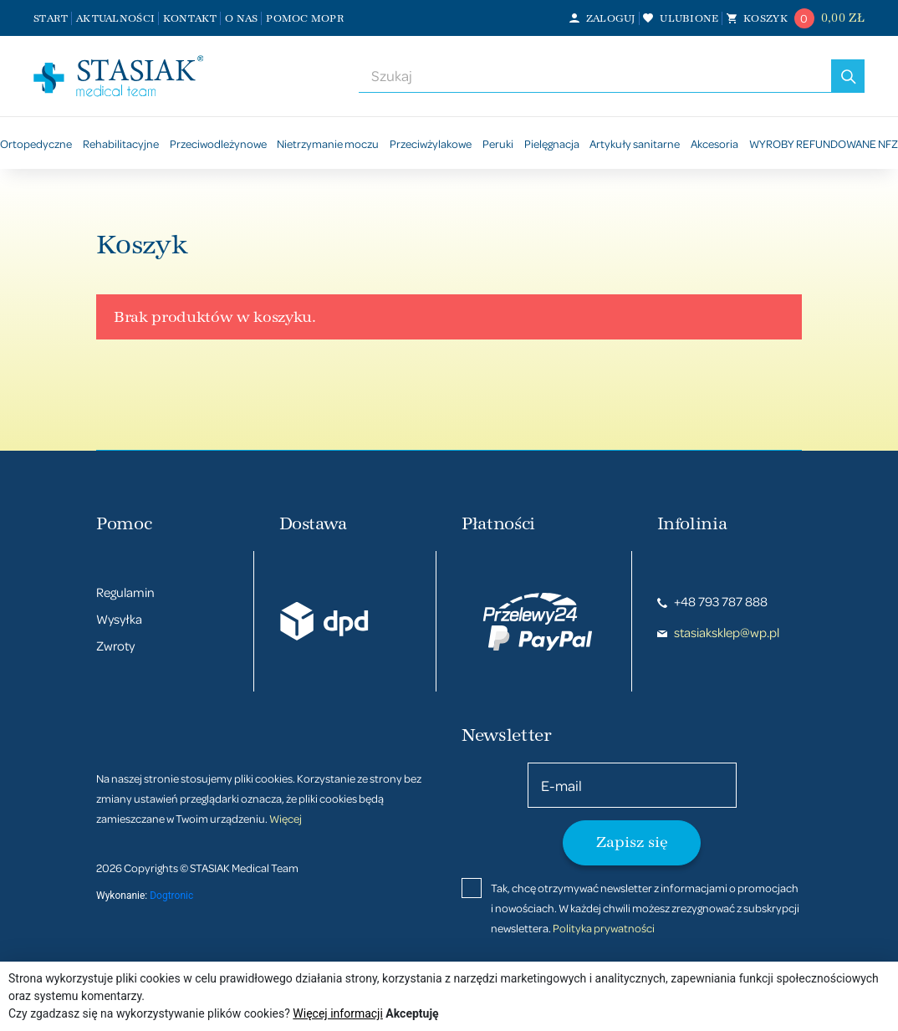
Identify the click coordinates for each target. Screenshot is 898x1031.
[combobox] (595, 76)
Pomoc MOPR (305, 18)
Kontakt (190, 18)
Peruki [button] (497, 143)
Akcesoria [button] (714, 143)
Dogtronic (171, 895)
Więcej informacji (338, 1013)
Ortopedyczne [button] (36, 143)
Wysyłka (119, 619)
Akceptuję (411, 1013)
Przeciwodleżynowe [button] (218, 143)
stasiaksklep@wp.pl (718, 632)
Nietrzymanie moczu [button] (328, 143)
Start (50, 18)
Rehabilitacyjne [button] (121, 143)
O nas (241, 18)
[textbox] (595, 76)
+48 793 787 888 (712, 601)
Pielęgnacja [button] (551, 143)
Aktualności (115, 18)
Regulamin (125, 592)
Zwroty (115, 645)
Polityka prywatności (604, 928)
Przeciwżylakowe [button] (431, 143)
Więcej (285, 818)
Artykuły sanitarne (634, 143)
